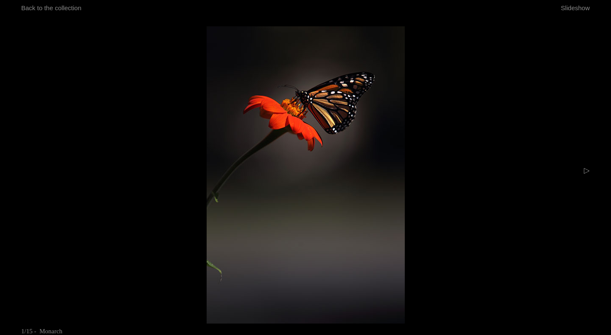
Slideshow (575, 7)
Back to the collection (51, 7)
